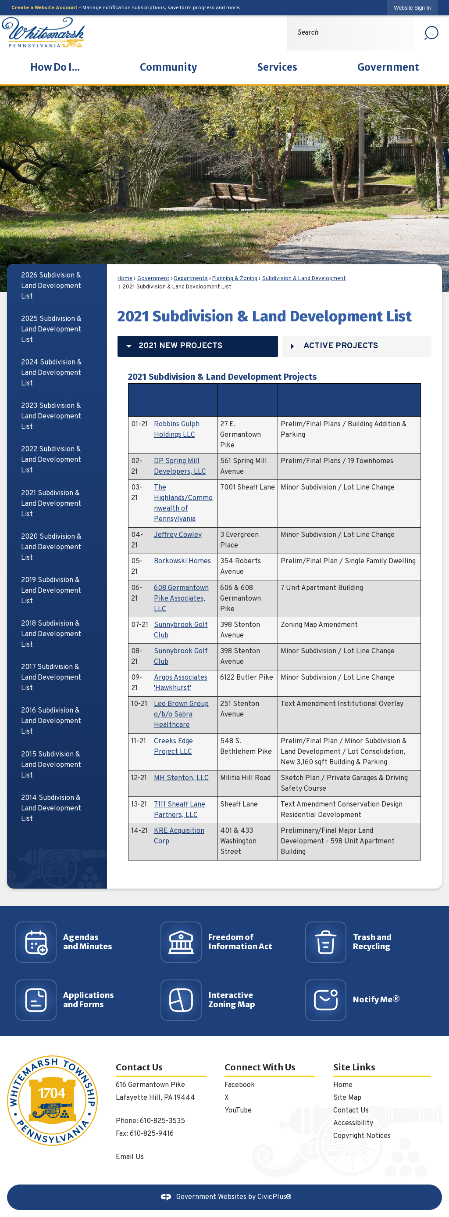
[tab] (198, 346)
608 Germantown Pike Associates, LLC (181, 599)
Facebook (239, 1085)
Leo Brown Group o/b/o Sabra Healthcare (181, 715)
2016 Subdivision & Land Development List (51, 721)
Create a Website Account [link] (44, 7)
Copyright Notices (362, 1136)
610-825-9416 (152, 1134)
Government (153, 278)
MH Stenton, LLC (181, 778)
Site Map (347, 1098)
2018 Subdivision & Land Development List (51, 634)
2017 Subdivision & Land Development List (51, 678)
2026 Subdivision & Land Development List (51, 286)
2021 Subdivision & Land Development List (51, 504)
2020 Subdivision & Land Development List (51, 547)
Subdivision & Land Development (304, 278)
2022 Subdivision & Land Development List (51, 460)
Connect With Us (260, 1067)
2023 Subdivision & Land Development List (51, 417)
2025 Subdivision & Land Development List (51, 330)
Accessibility (353, 1123)
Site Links (354, 1067)
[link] (412, 7)
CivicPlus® (274, 1197)
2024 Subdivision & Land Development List (51, 373)
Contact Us (351, 1110)
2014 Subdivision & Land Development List (51, 809)
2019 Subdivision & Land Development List (51, 591)
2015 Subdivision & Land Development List (51, 765)
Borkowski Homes (182, 561)
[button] (431, 32)
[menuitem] (55, 67)
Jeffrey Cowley (178, 535)
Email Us (130, 1157)
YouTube (238, 1110)
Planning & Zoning (234, 278)
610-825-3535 (162, 1121)
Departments (191, 278)
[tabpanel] (274, 614)
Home (125, 278)
